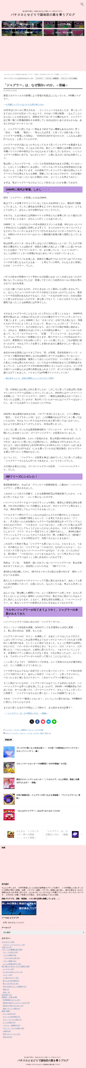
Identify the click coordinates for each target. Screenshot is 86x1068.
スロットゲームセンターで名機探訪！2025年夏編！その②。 (43, 772)
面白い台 (48, 741)
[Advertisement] (43, 62)
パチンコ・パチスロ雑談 (35, 738)
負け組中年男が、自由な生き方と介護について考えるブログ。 (43, 1057)
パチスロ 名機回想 (20, 738)
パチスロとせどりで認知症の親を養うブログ (43, 14)
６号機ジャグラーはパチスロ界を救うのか (27, 113)
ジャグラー (9, 738)
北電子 (42, 741)
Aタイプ (8, 741)
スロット (23, 741)
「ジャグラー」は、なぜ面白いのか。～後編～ (29, 721)
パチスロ (36, 741)
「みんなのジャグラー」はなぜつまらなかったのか (39, 819)
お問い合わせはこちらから (13, 930)
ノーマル (29, 741)
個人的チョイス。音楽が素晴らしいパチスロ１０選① (32, 386)
